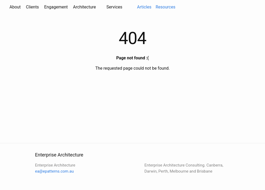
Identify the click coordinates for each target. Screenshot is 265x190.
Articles (144, 7)
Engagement (56, 7)
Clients (32, 7)
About (15, 7)
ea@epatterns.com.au (54, 171)
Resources (165, 7)
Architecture (84, 7)
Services (114, 7)
